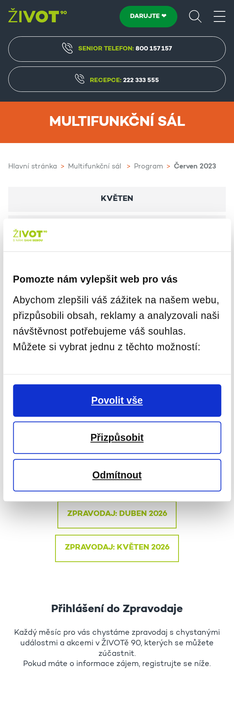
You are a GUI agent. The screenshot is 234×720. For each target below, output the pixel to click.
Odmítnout (116, 474)
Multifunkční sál (95, 166)
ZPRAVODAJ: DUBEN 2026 (117, 514)
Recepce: (117, 81)
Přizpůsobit (116, 437)
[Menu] (219, 16)
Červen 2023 (195, 166)
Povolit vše (117, 400)
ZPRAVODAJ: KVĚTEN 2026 (117, 548)
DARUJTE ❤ (148, 16)
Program (148, 166)
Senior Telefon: (116, 48)
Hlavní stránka (32, 166)
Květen (117, 199)
